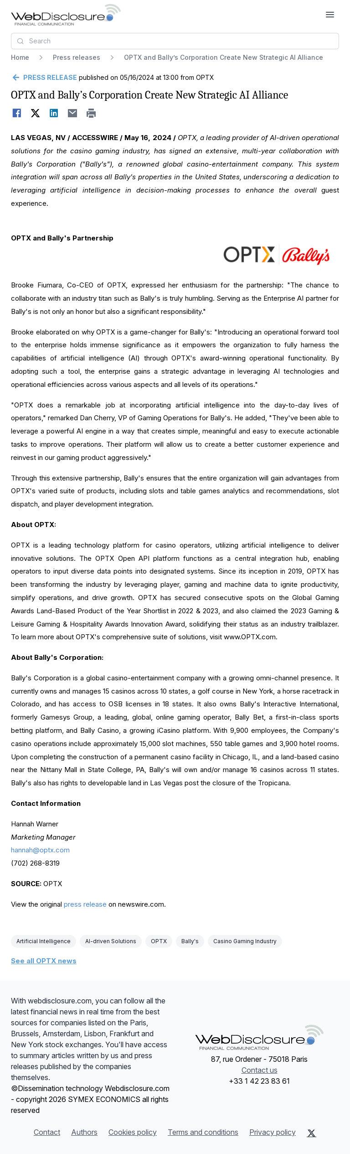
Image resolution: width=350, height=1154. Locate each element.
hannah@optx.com (40, 850)
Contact (47, 1132)
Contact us (260, 1070)
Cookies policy (132, 1132)
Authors (84, 1132)
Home (20, 57)
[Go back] (44, 77)
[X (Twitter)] (311, 1133)
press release (85, 904)
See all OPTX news (44, 960)
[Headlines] (66, 15)
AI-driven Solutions (110, 941)
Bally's (190, 941)
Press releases (76, 57)
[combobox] (175, 41)
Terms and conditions (203, 1132)
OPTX (159, 941)
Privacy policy (272, 1132)
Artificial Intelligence (43, 941)
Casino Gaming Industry (245, 941)
